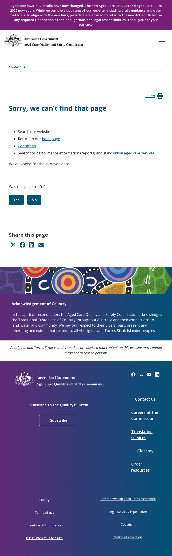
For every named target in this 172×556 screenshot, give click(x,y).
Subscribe (58, 420)
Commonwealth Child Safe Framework (128, 499)
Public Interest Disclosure (44, 538)
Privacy (44, 500)
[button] (150, 96)
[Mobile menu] (162, 41)
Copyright (128, 524)
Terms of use (44, 512)
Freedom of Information (44, 525)
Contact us (17, 67)
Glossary (145, 450)
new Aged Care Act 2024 (110, 6)
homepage (51, 138)
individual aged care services (131, 153)
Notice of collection (128, 537)
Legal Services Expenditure (127, 511)
